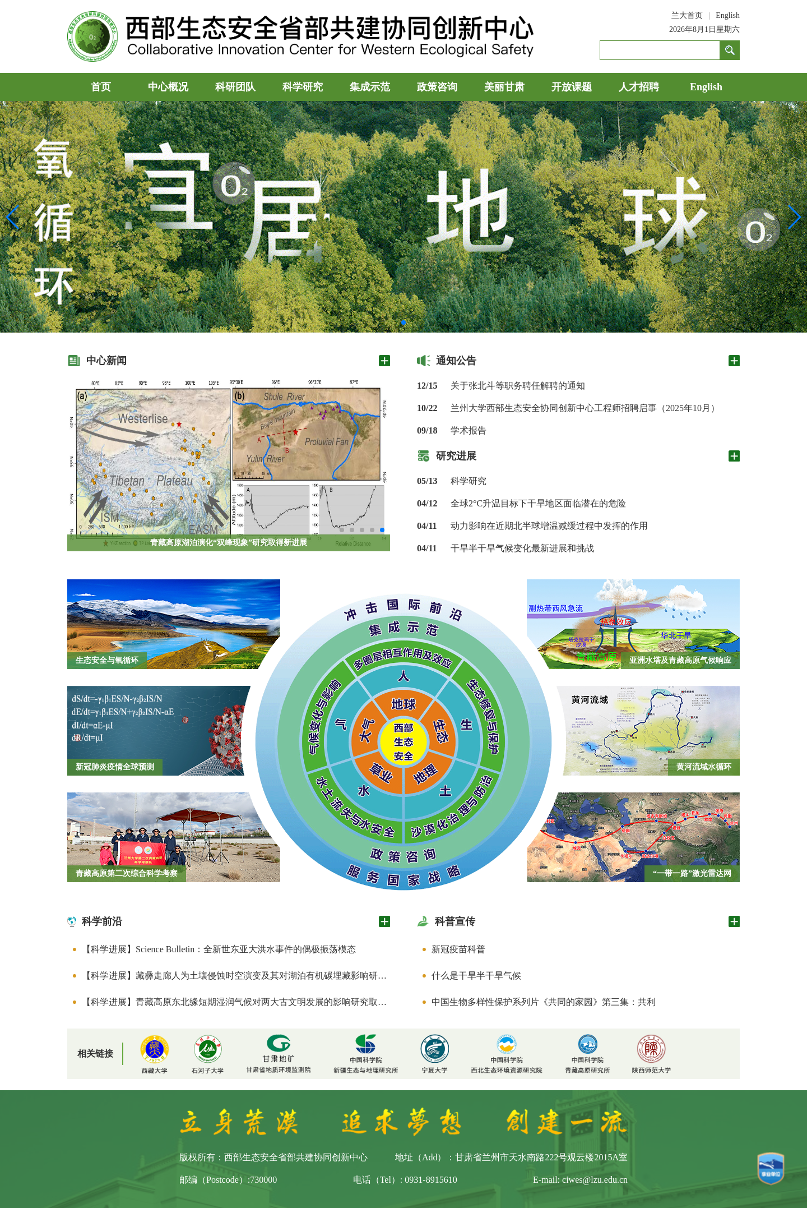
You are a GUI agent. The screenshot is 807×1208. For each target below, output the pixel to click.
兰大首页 (687, 15)
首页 (101, 87)
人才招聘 (639, 87)
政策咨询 (437, 87)
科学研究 (302, 87)
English (728, 15)
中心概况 (168, 87)
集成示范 (370, 87)
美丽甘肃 (504, 87)
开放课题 (571, 87)
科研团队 (235, 87)
